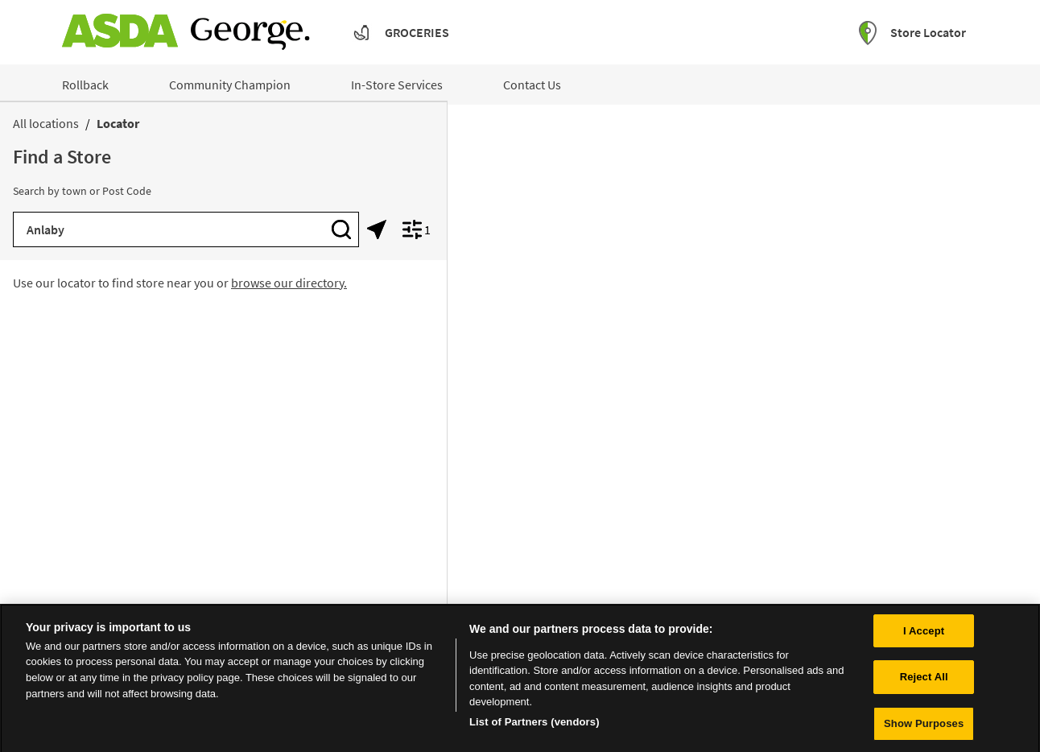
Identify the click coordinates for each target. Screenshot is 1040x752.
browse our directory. (289, 283)
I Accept (923, 636)
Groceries (417, 32)
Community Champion (230, 84)
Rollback (85, 84)
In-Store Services (397, 84)
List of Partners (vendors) (534, 727)
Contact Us (532, 84)
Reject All (924, 682)
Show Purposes (924, 729)
